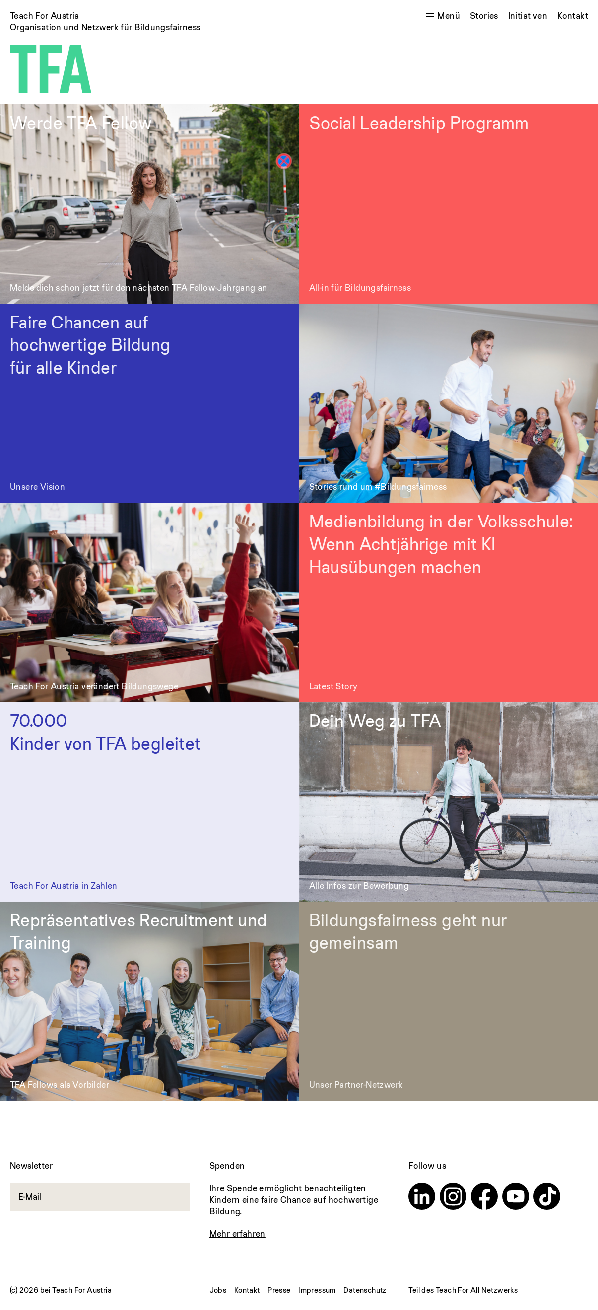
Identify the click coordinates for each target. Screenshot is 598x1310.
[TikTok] (546, 1198)
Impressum (317, 1290)
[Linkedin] (421, 1198)
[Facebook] (484, 1198)
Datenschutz (364, 1290)
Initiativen (527, 15)
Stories (484, 15)
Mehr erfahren (237, 1233)
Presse (278, 1290)
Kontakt (572, 15)
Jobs (218, 1290)
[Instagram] (453, 1198)
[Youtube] (515, 1198)
